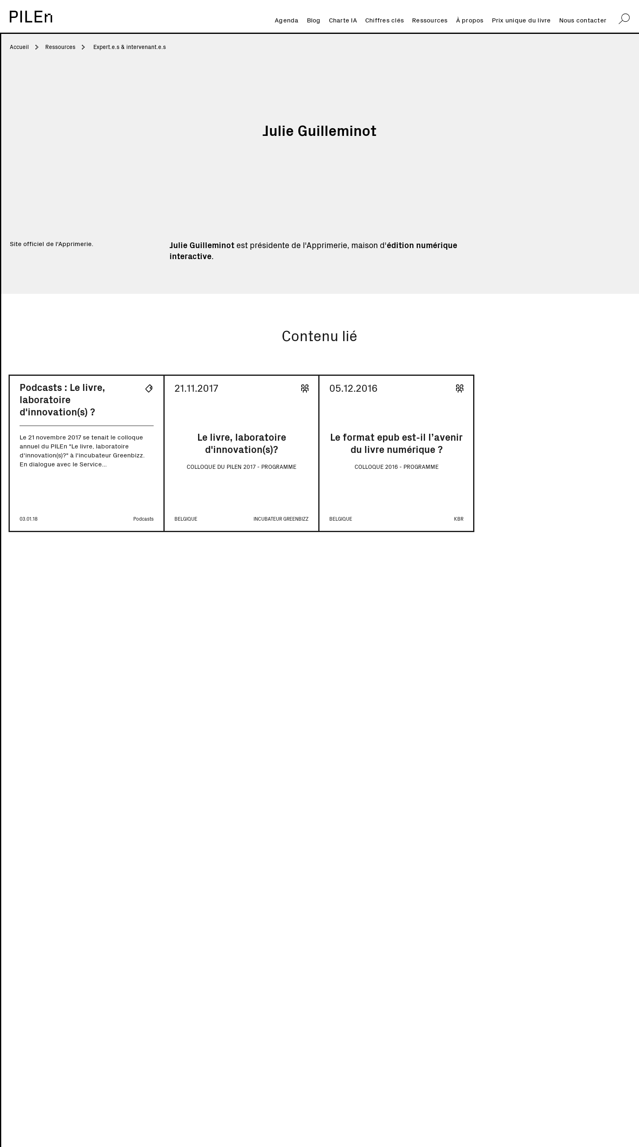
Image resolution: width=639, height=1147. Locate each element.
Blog (314, 19)
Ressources (430, 19)
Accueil (19, 46)
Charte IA (343, 19)
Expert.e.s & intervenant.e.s (129, 46)
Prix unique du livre (521, 19)
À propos (470, 19)
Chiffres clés (384, 19)
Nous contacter (583, 19)
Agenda (287, 19)
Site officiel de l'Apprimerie (51, 243)
